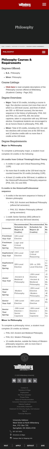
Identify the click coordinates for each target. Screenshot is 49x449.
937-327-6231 (17, 431)
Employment (24, 393)
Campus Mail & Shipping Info (22, 438)
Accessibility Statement (24, 407)
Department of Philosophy (18, 46)
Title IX (24, 411)
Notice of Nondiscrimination (24, 400)
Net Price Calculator (24, 395)
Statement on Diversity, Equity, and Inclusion (24, 409)
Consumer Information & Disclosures (24, 402)
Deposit (30, 446)
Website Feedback (24, 404)
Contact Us (24, 388)
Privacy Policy (24, 397)
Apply (18, 446)
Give (43, 446)
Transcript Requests (24, 414)
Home (3, 46)
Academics (8, 46)
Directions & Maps (25, 390)
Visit (6, 446)
